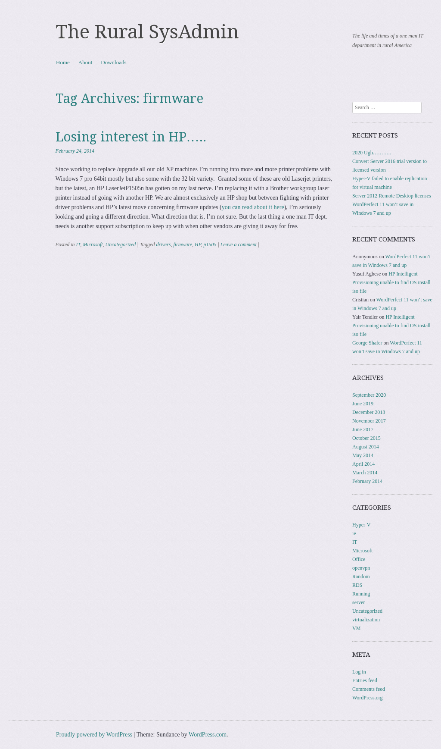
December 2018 (368, 412)
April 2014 (363, 464)
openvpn (361, 568)
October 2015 (366, 438)
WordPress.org (367, 698)
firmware (182, 244)
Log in (359, 672)
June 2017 (362, 429)
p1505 (209, 244)
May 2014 (362, 455)
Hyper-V (361, 525)
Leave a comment (238, 244)
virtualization (366, 620)
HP (198, 244)
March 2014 (364, 473)
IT (78, 244)
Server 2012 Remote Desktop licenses (391, 196)
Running (361, 594)
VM (356, 628)
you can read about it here (253, 207)
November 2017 (369, 421)
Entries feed (364, 680)
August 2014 (365, 447)
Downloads (113, 62)
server (358, 602)
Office (358, 559)
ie (354, 533)
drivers (163, 244)
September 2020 (369, 395)
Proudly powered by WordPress (94, 734)
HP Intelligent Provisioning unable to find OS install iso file (391, 282)
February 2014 (367, 481)
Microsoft (92, 244)
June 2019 (362, 404)
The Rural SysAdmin (147, 32)
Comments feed (368, 689)
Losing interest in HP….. (131, 136)
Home (63, 62)
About (85, 62)
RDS (357, 585)
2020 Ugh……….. (371, 153)
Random (361, 577)
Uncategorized (121, 244)
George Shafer (367, 343)
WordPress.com (208, 734)
